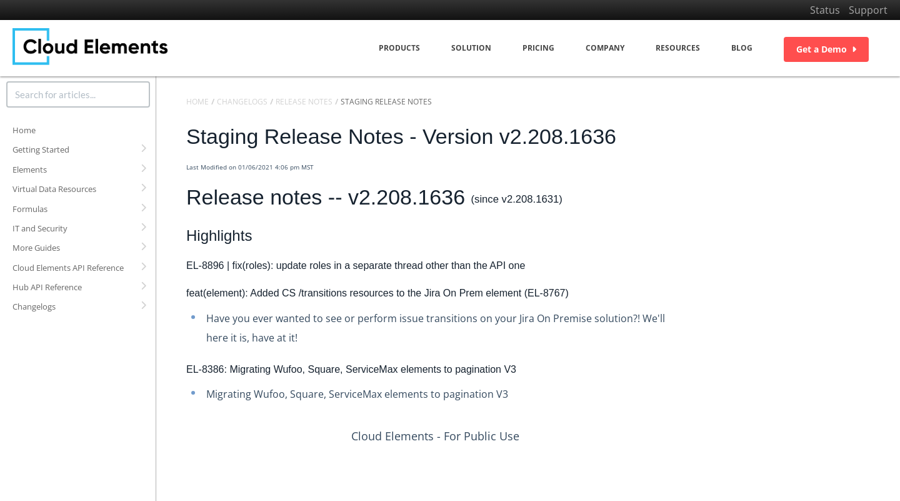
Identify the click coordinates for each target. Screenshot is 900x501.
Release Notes (304, 101)
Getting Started (40, 149)
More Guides (36, 247)
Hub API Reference (47, 287)
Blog (741, 48)
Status (825, 10)
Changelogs (34, 306)
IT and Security (40, 228)
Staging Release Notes (386, 101)
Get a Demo (826, 49)
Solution (471, 48)
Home (24, 130)
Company (605, 48)
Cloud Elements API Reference (68, 267)
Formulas (30, 209)
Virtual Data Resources (54, 189)
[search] (78, 94)
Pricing (538, 48)
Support (868, 10)
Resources (678, 48)
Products (399, 48)
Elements (29, 169)
